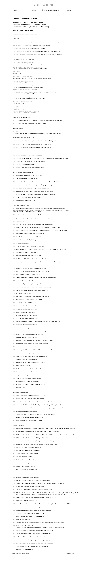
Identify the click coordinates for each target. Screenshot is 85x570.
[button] (69, 10)
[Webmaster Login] (70, 554)
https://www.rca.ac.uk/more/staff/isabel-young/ (25, 34)
